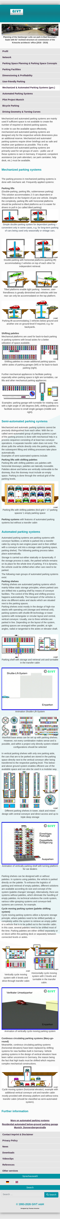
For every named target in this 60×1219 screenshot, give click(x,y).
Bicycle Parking (10, 105)
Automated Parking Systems (17, 93)
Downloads (8, 1152)
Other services (10, 1170)
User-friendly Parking (13, 81)
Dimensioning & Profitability (17, 75)
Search (51, 1194)
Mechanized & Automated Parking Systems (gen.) (28, 87)
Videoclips (8, 1158)
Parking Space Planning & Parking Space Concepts (29, 63)
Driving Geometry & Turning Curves (21, 111)
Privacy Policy (10, 1140)
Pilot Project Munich (13, 99)
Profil (5, 51)
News (5, 1146)
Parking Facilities (11, 69)
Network (6, 57)
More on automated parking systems (30, 1120)
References (8, 1164)
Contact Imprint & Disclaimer (17, 1134)
